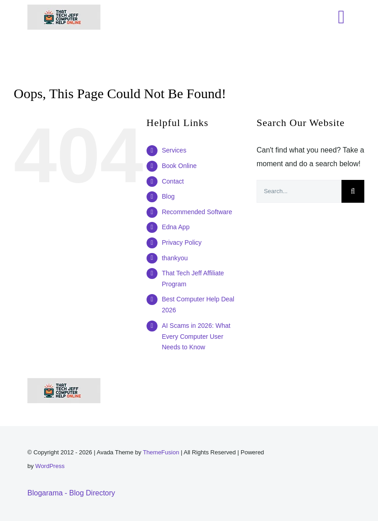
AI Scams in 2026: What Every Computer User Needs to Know (196, 336)
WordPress (49, 466)
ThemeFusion (161, 452)
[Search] (352, 191)
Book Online (179, 165)
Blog (168, 196)
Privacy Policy (181, 242)
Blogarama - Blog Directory (71, 493)
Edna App (175, 227)
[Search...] (299, 191)
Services (174, 150)
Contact (173, 181)
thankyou (175, 258)
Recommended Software (197, 212)
